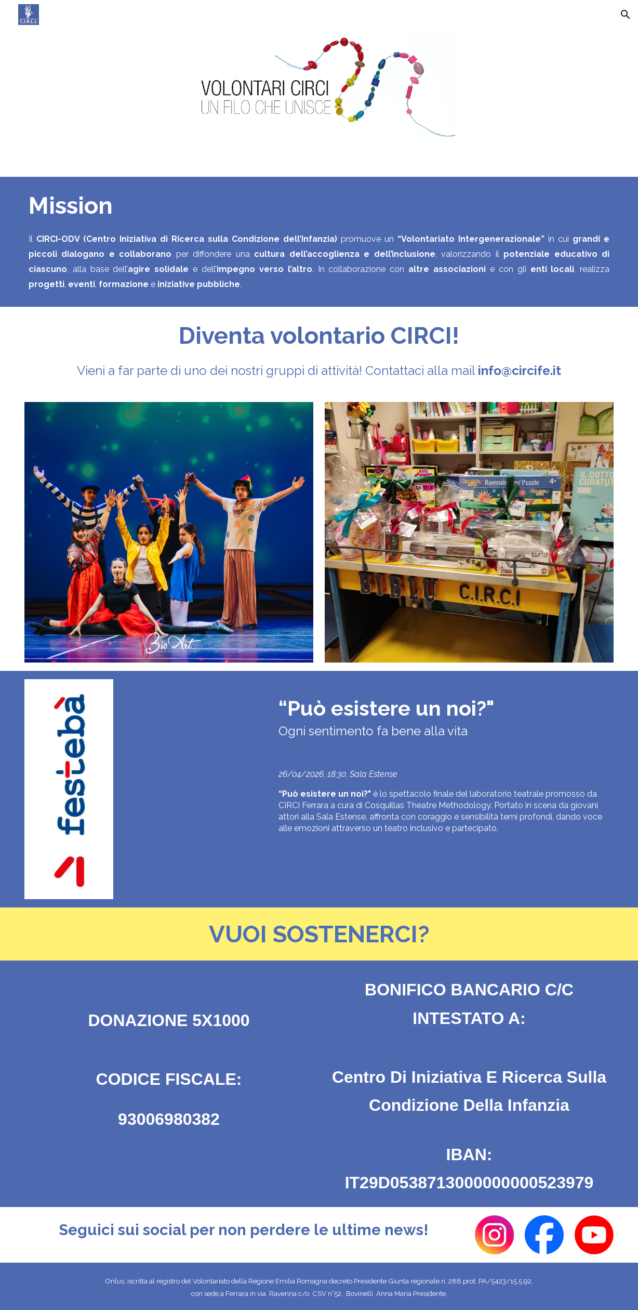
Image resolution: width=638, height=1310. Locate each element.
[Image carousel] (168, 532)
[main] (319, 205)
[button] (625, 14)
